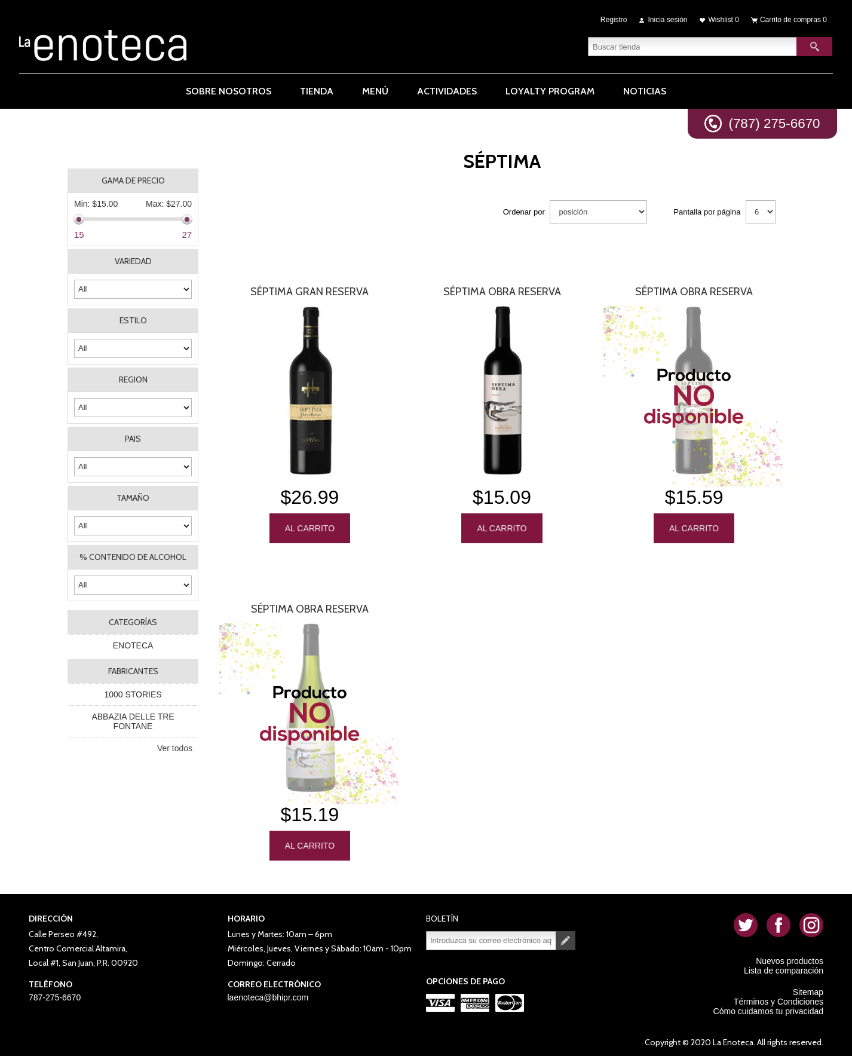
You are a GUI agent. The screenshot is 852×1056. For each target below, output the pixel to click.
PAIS (133, 438)
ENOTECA (133, 645)
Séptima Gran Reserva (309, 291)
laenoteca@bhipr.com (268, 994)
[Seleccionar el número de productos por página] (761, 212)
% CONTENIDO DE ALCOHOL (132, 557)
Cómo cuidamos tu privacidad (768, 1008)
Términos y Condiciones (778, 998)
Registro (613, 19)
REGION (133, 379)
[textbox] (692, 44)
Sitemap (808, 989)
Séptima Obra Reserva (502, 291)
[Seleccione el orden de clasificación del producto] (598, 212)
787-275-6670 (55, 994)
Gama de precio (133, 180)
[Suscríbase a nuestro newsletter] (491, 937)
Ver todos (174, 748)
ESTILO (133, 320)
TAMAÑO (133, 497)
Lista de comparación (783, 967)
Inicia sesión (668, 19)
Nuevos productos (789, 958)
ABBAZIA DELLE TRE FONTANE (132, 721)
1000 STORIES (132, 694)
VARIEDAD (133, 261)
